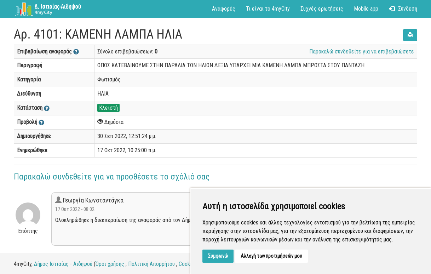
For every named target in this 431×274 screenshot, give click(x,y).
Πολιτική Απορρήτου (151, 264)
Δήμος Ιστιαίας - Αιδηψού (63, 264)
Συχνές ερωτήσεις (321, 8)
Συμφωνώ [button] (218, 256)
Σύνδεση (403, 8)
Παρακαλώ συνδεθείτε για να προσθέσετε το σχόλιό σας (111, 177)
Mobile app (366, 8)
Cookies (187, 264)
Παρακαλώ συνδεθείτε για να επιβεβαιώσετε (361, 51)
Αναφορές (223, 8)
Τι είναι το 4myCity (268, 8)
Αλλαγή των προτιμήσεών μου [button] (271, 256)
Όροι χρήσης (110, 264)
